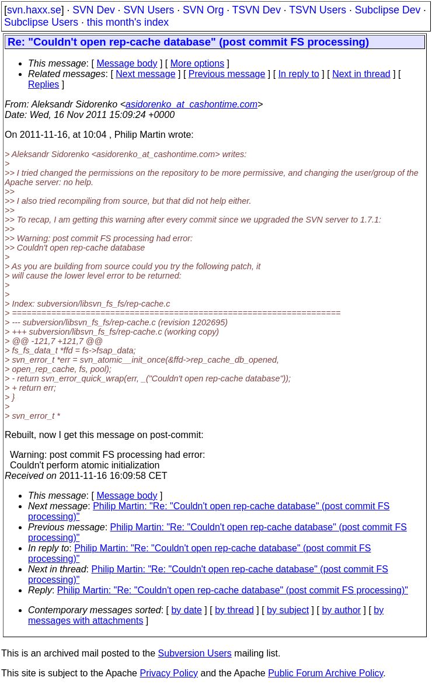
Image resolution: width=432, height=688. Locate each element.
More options (197, 63)
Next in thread (361, 74)
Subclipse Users (41, 22)
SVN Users (148, 10)
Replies (43, 84)
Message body (126, 63)
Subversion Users (195, 653)
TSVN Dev (256, 10)
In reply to (298, 74)
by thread (234, 610)
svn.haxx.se (34, 10)
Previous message (227, 74)
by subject (288, 610)
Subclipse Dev (387, 10)
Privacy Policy (169, 673)
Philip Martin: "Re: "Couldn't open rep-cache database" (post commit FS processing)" (232, 590)
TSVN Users (317, 10)
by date (186, 610)
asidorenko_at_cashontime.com (191, 104)
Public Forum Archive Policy (325, 673)
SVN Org (203, 10)
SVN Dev (93, 10)
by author (341, 610)
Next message (145, 74)
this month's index (128, 22)
